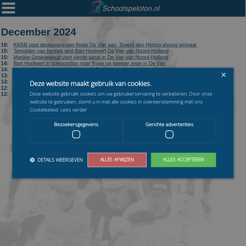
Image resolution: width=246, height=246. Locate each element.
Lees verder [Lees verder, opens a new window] (74, 109)
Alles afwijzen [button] (115, 160)
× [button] (223, 75)
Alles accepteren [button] (183, 160)
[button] (56, 160)
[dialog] (123, 123)
